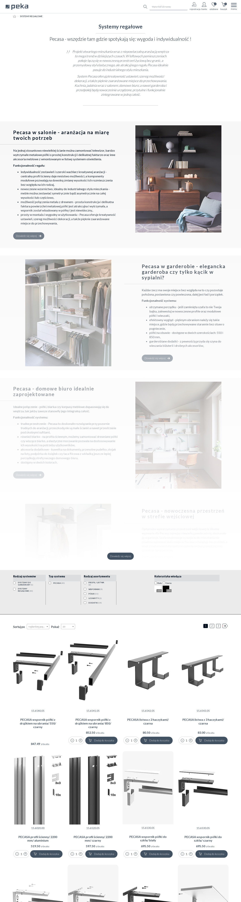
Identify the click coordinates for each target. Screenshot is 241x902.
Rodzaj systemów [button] (24, 576)
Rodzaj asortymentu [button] (97, 576)
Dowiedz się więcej (28, 235)
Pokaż (55, 626)
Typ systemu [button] (57, 576)
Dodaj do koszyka (101, 740)
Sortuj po (19, 626)
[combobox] (38, 626)
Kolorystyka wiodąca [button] (167, 576)
